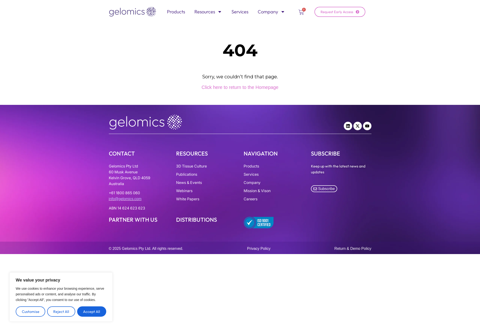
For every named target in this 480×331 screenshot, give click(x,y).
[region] (61, 297)
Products (176, 12)
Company (271, 11)
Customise (30, 311)
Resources (208, 11)
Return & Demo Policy (352, 249)
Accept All (91, 311)
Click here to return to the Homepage (240, 87)
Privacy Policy (259, 249)
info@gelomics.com (125, 199)
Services (239, 12)
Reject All (61, 311)
